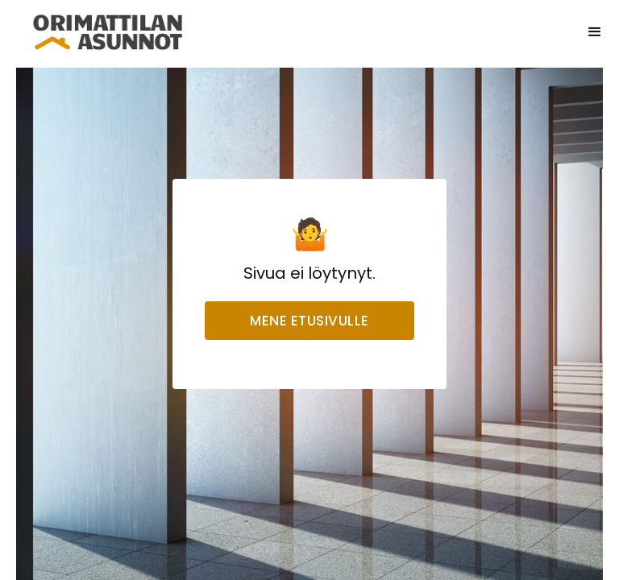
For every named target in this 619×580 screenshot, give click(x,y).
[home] (108, 32)
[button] (595, 32)
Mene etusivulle (309, 320)
